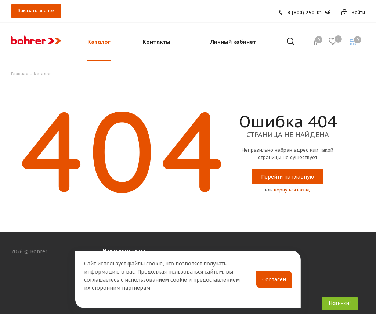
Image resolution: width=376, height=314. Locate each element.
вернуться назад (292, 190)
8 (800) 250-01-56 (308, 12)
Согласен (274, 279)
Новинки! (340, 303)
